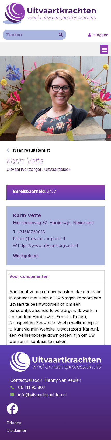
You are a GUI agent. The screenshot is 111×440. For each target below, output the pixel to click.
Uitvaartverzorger (23, 169)
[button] (104, 49)
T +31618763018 (29, 231)
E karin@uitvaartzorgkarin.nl (39, 238)
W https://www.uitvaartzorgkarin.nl (45, 245)
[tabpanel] (55, 329)
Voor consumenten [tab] (28, 276)
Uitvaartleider (57, 169)
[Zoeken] (61, 35)
